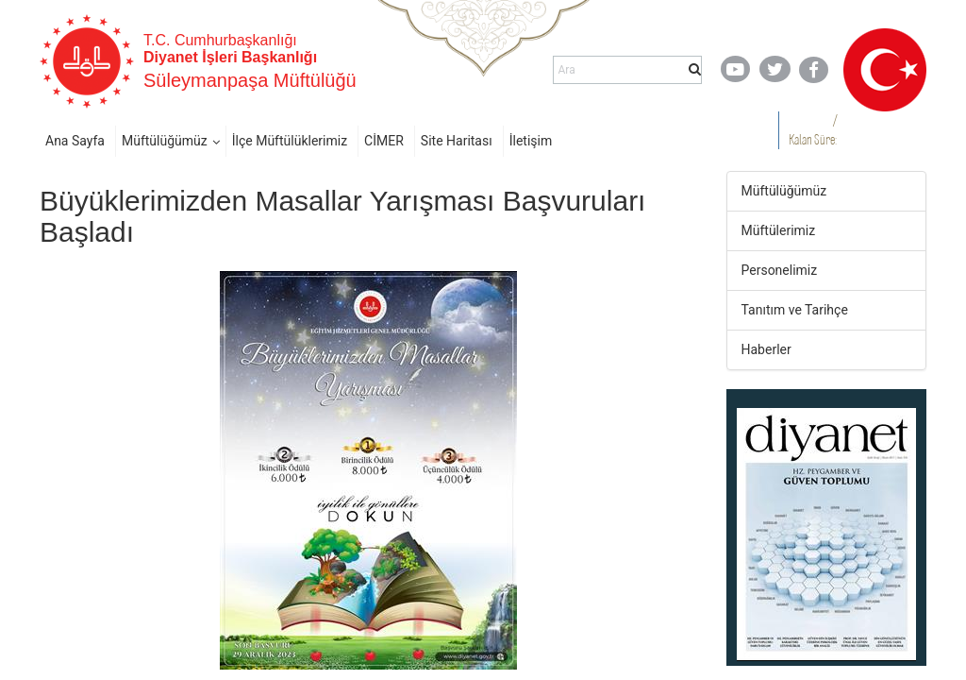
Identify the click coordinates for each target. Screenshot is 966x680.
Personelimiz (779, 270)
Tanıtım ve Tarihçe (794, 309)
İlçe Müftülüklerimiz (289, 140)
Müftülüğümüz (165, 140)
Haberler (766, 349)
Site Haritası (456, 140)
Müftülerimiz (778, 230)
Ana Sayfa (75, 140)
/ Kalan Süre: (813, 129)
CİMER (384, 140)
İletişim (531, 140)
